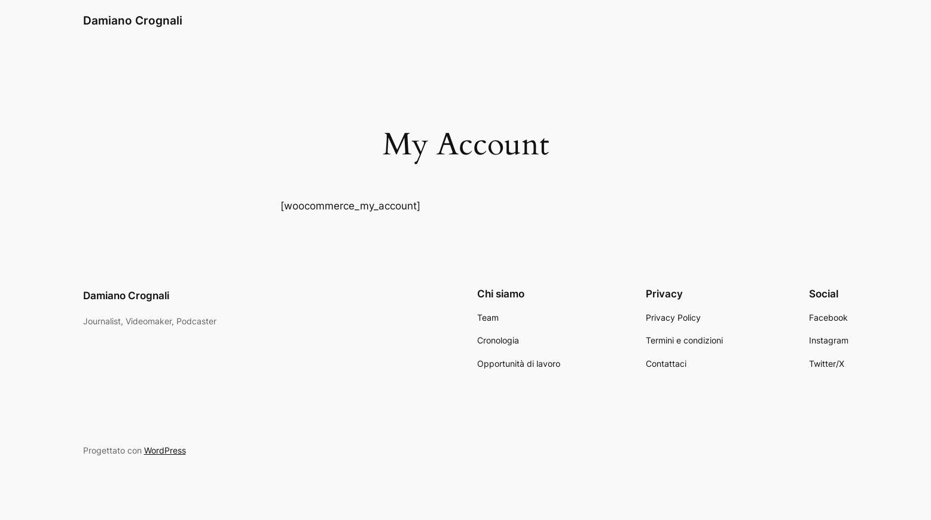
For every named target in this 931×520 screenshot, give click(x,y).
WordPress (165, 450)
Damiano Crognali (132, 20)
